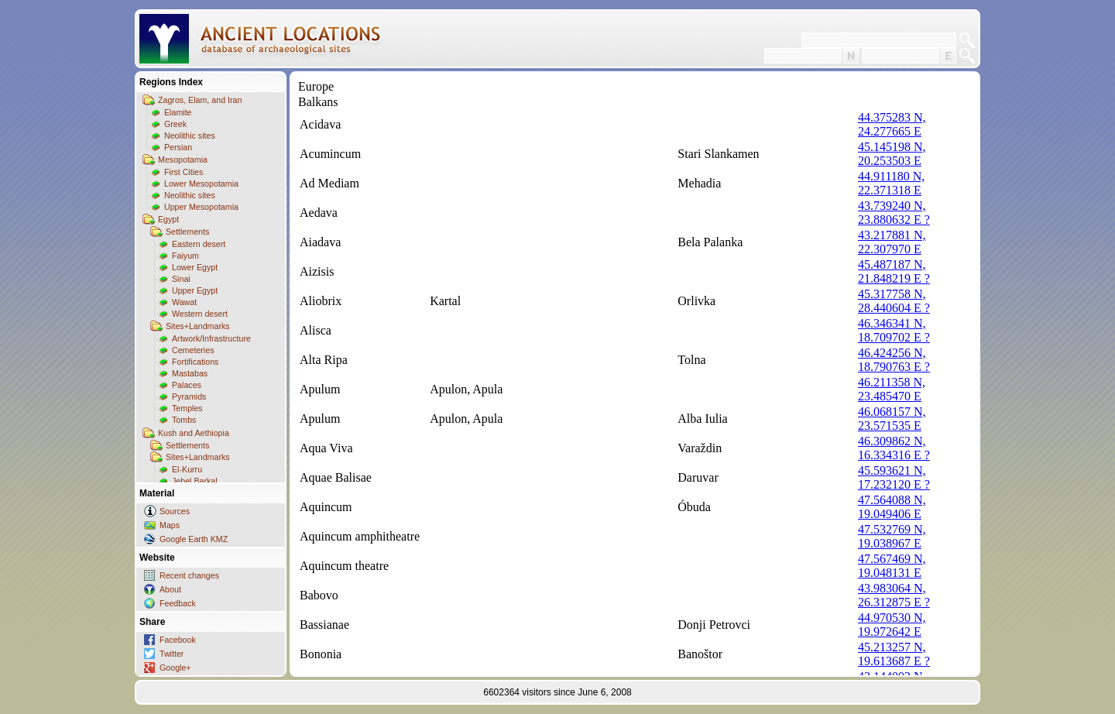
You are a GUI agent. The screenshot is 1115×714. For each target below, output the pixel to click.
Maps (170, 525)
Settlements (187, 231)
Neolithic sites (189, 135)
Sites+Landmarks (198, 326)
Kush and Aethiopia (193, 433)
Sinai (181, 278)
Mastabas (190, 373)
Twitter (172, 653)
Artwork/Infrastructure (211, 338)
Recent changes (189, 575)
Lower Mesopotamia (201, 183)
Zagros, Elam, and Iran (200, 100)
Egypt (168, 219)
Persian (178, 147)
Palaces (186, 385)
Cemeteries (193, 350)
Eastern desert (198, 244)
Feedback (178, 603)
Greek (175, 124)
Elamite (178, 112)
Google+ (175, 667)
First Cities (183, 172)
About (170, 589)
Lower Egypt (195, 267)
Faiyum (185, 255)
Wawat (184, 302)
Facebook (178, 639)
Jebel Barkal (195, 481)
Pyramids (189, 396)
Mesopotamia (183, 159)
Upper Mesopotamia (201, 206)
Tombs (184, 419)
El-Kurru (187, 469)
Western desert (200, 313)
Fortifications (195, 361)
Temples (187, 408)
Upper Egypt (195, 290)
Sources (175, 511)
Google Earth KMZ (194, 539)
